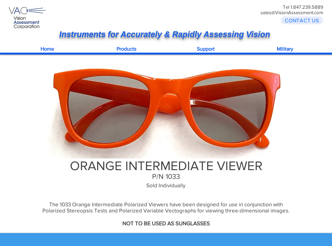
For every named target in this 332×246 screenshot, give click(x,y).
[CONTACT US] (302, 20)
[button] (126, 49)
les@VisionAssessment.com (294, 12)
